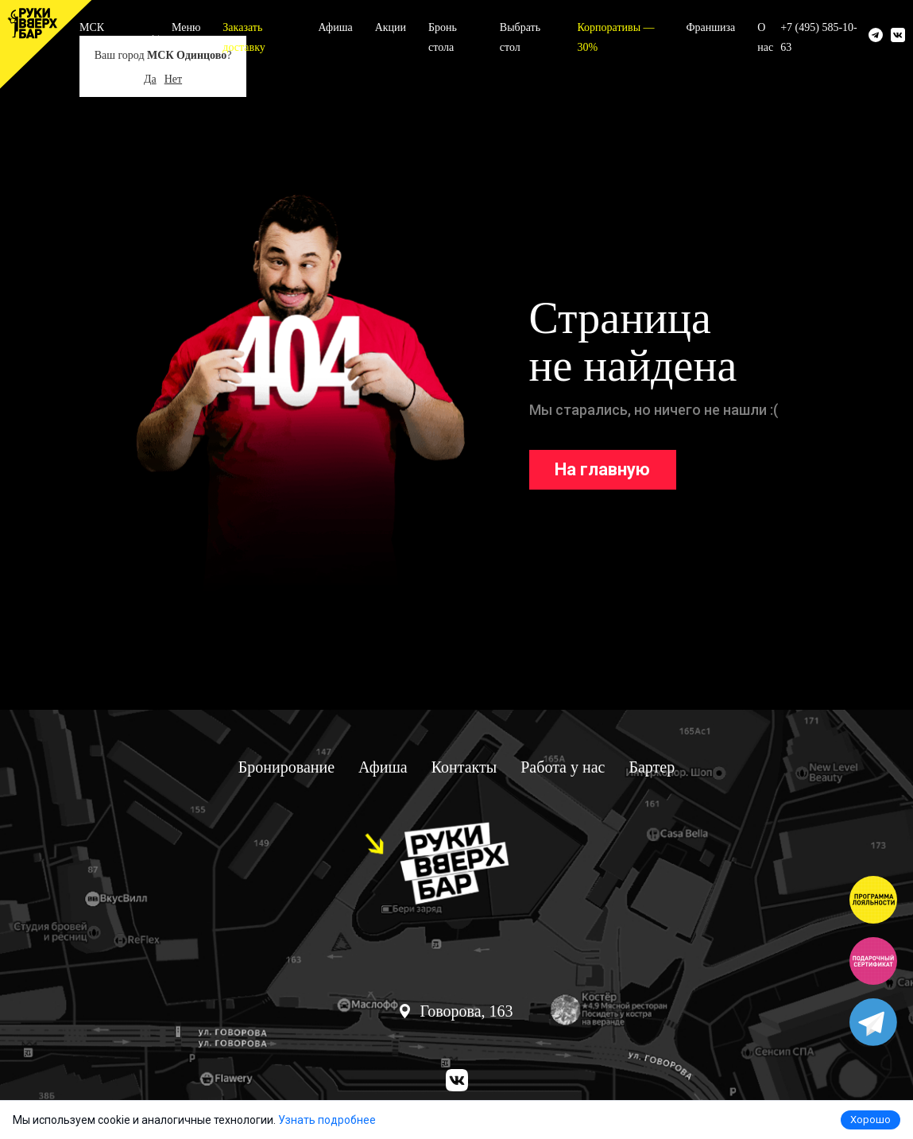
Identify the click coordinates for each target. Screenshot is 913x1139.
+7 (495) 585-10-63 (818, 37)
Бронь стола (442, 37)
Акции (390, 27)
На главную (602, 469)
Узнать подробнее (327, 1120)
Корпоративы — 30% (615, 37)
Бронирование (286, 767)
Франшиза (710, 27)
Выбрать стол (520, 37)
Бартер (652, 767)
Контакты (464, 767)
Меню (186, 27)
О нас (765, 37)
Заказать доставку (243, 37)
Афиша (336, 27)
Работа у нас (562, 767)
